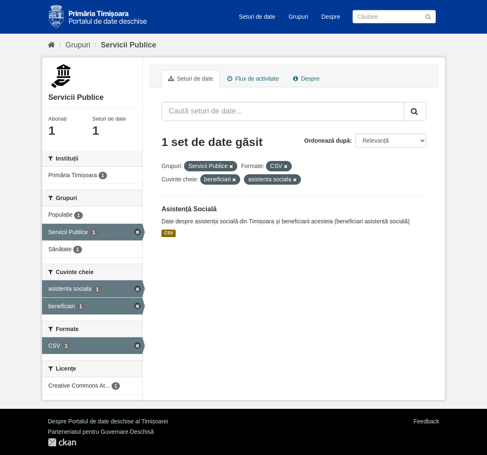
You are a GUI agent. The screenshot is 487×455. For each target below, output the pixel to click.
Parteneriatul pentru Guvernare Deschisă (101, 431)
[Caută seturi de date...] (283, 111)
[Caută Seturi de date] (394, 16)
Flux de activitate (253, 78)
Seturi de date (257, 16)
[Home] (51, 45)
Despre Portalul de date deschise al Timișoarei (108, 421)
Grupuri (298, 16)
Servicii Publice (128, 45)
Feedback (426, 421)
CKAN (62, 442)
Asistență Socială (189, 209)
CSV (168, 233)
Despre (330, 16)
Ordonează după (327, 140)
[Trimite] (428, 16)
